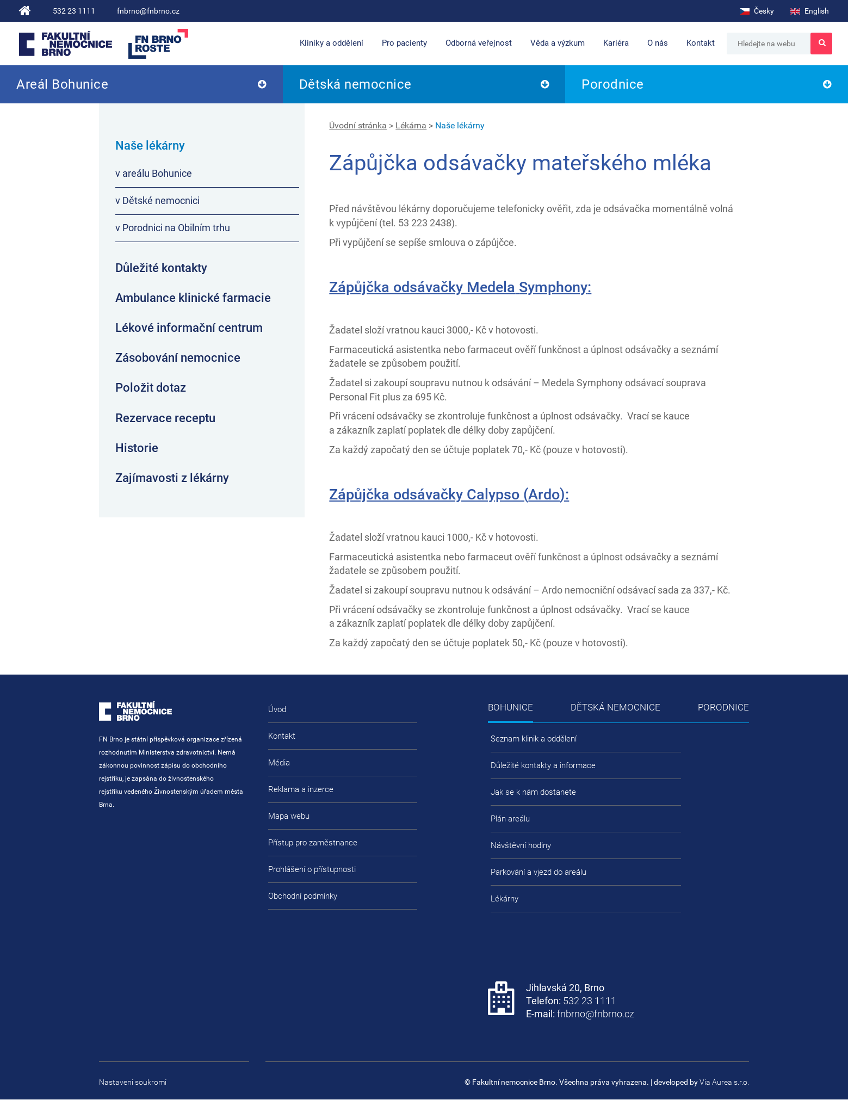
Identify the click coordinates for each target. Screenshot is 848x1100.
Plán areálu (510, 819)
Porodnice (612, 84)
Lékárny (504, 899)
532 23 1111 (74, 11)
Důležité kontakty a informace (543, 765)
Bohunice (510, 707)
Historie (136, 448)
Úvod (277, 709)
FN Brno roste (158, 44)
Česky (757, 11)
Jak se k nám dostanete (533, 792)
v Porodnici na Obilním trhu (172, 227)
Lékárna (410, 125)
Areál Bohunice (62, 84)
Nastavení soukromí (132, 1082)
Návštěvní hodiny (521, 845)
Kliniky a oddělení (331, 43)
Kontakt (700, 43)
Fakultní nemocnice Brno (65, 43)
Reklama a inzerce (300, 789)
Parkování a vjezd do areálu (538, 872)
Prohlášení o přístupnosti (312, 869)
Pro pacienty (404, 43)
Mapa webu (289, 816)
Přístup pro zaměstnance (312, 843)
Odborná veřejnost (478, 43)
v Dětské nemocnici (157, 200)
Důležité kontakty (161, 268)
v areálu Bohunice (153, 173)
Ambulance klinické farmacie (193, 298)
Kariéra (616, 43)
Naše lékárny (460, 125)
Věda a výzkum (557, 43)
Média (279, 763)
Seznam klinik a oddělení (534, 739)
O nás (657, 43)
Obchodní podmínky (302, 896)
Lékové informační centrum (189, 328)
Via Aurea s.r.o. (724, 1082)
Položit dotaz (150, 387)
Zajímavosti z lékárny (172, 478)
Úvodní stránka (358, 125)
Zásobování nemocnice (177, 357)
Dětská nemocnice (355, 84)
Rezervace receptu (165, 418)
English (809, 11)
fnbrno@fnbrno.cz (148, 11)
